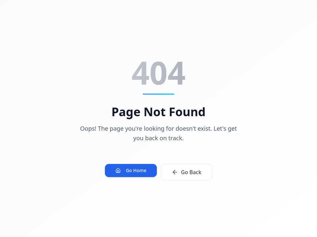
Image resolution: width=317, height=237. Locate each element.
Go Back (186, 172)
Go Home (131, 170)
